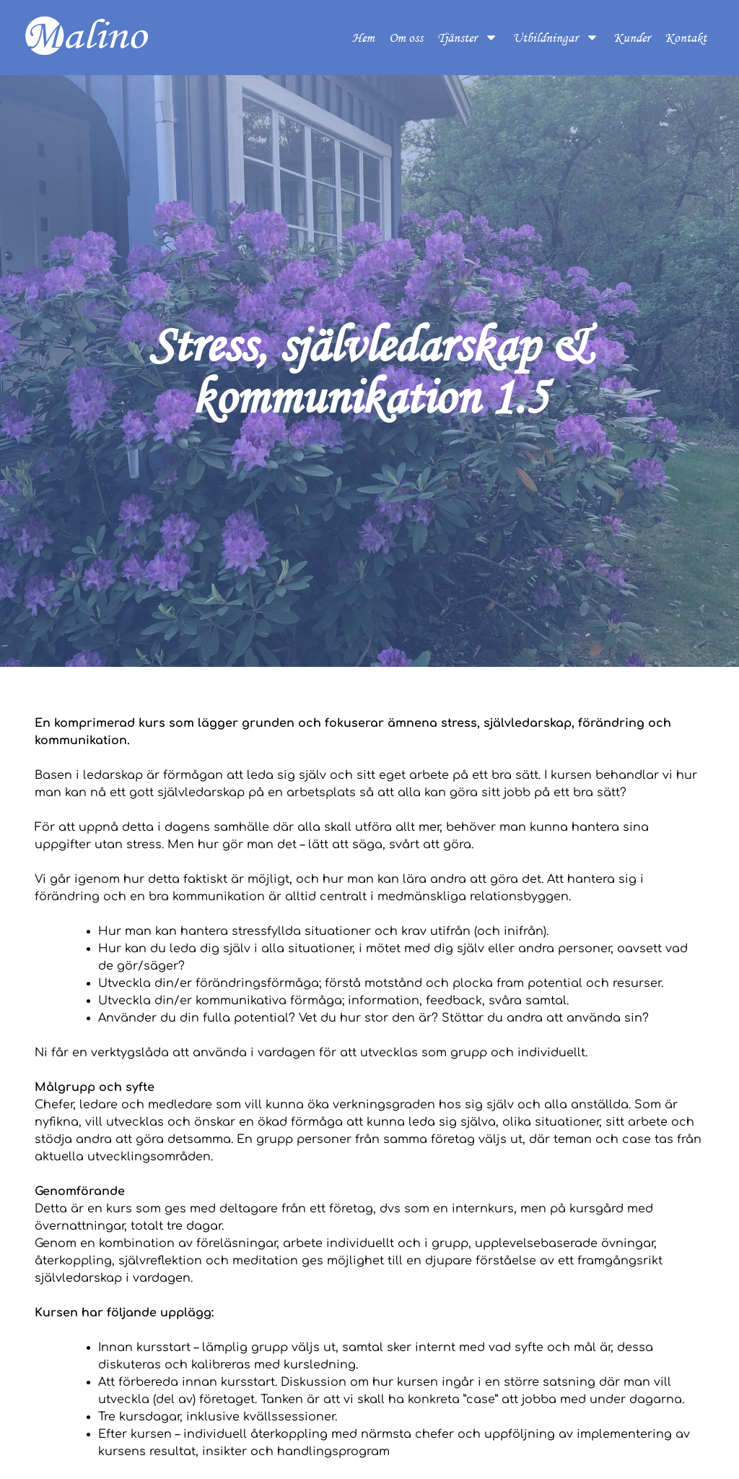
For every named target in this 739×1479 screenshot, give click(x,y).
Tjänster (467, 37)
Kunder (631, 38)
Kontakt (686, 38)
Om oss (406, 38)
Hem (363, 38)
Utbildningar (555, 37)
